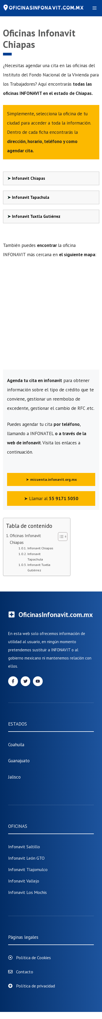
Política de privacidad (35, 986)
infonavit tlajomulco (28, 869)
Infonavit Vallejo (23, 881)
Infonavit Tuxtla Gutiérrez (36, 216)
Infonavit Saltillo (24, 846)
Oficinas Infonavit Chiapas (25, 539)
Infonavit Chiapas (28, 178)
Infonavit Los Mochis (27, 892)
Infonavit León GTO (26, 858)
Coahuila (16, 745)
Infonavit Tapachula (30, 197)
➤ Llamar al (51, 498)
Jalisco (14, 777)
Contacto (24, 971)
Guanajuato (19, 761)
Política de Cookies (33, 957)
